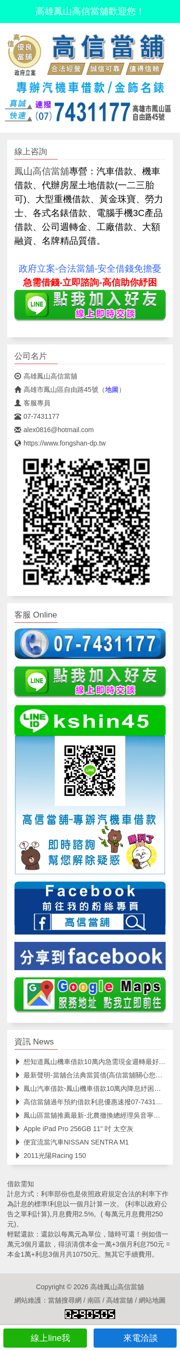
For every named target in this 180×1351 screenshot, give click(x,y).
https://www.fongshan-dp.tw (60, 443)
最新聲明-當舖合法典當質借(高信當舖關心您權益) (92, 1075)
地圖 (112, 389)
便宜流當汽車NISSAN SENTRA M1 (71, 1142)
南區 (94, 1300)
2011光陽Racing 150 (50, 1155)
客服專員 (32, 403)
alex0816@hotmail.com (54, 430)
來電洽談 (135, 1338)
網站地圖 (152, 1300)
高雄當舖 (119, 1300)
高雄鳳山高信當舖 (45, 376)
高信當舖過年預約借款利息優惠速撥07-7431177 (90, 1102)
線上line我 (45, 1338)
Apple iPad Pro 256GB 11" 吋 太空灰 (73, 1129)
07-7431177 (37, 416)
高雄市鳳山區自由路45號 (56, 389)
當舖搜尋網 (65, 1300)
